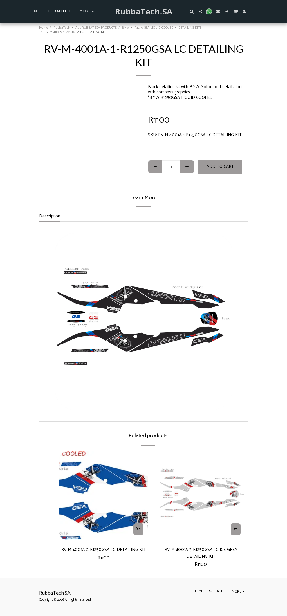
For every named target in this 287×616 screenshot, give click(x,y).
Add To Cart (220, 166)
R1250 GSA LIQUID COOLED (154, 27)
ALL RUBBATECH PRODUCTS (96, 27)
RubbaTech (61, 27)
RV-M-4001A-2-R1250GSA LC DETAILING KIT (103, 554)
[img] (103, 495)
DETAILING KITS (189, 27)
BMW (125, 27)
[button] (192, 12)
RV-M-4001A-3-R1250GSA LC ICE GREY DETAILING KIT (200, 554)
